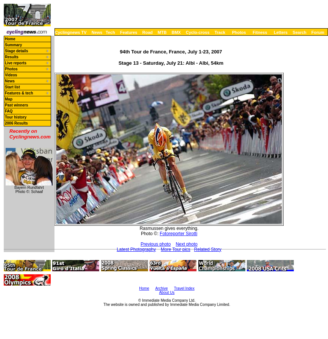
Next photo (187, 244)
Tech (110, 32)
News (97, 32)
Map (8, 99)
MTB (162, 32)
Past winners (16, 105)
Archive (161, 288)
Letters (281, 32)
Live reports (15, 63)
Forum (317, 32)
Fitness (259, 32)
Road (147, 32)
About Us (166, 292)
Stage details (16, 51)
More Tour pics (175, 249)
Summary (13, 45)
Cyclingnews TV (70, 32)
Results (11, 57)
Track (220, 32)
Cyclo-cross (198, 32)
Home (10, 39)
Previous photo (156, 244)
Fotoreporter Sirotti (178, 233)
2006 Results (16, 123)
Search (300, 32)
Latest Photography (136, 249)
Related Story (208, 249)
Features (129, 32)
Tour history (16, 117)
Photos (239, 32)
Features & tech (19, 93)
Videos (11, 75)
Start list (12, 87)
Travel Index (184, 288)
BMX (176, 32)
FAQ (9, 111)
